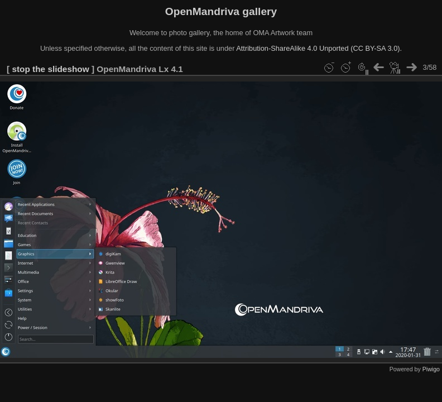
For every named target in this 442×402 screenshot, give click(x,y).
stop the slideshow (50, 69)
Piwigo (431, 369)
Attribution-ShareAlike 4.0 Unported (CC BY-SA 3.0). (319, 48)
